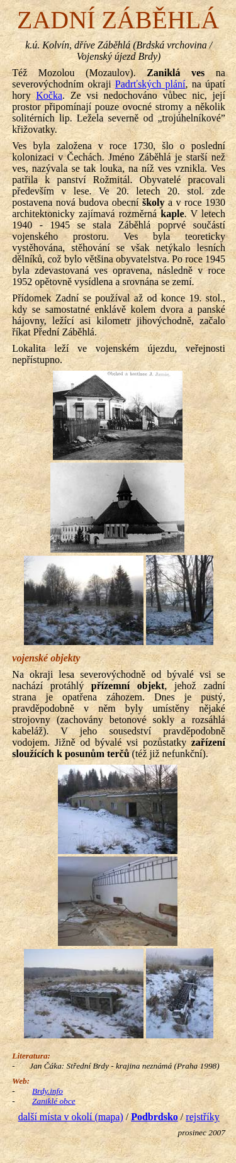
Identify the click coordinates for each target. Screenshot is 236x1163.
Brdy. (47, 1091)
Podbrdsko (154, 1116)
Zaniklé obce (53, 1101)
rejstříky (202, 1116)
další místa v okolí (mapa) (70, 1116)
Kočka (49, 95)
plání (150, 84)
